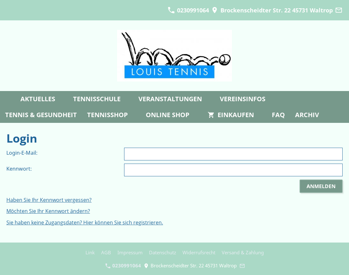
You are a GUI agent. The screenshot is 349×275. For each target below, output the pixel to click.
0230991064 (188, 10)
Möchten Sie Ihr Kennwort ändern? (48, 211)
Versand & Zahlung (243, 252)
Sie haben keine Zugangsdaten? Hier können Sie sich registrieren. (84, 222)
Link (90, 252)
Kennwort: (19, 168)
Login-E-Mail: (22, 152)
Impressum (130, 252)
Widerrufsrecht (198, 252)
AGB (106, 252)
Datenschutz (162, 252)
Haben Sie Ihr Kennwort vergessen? (49, 199)
